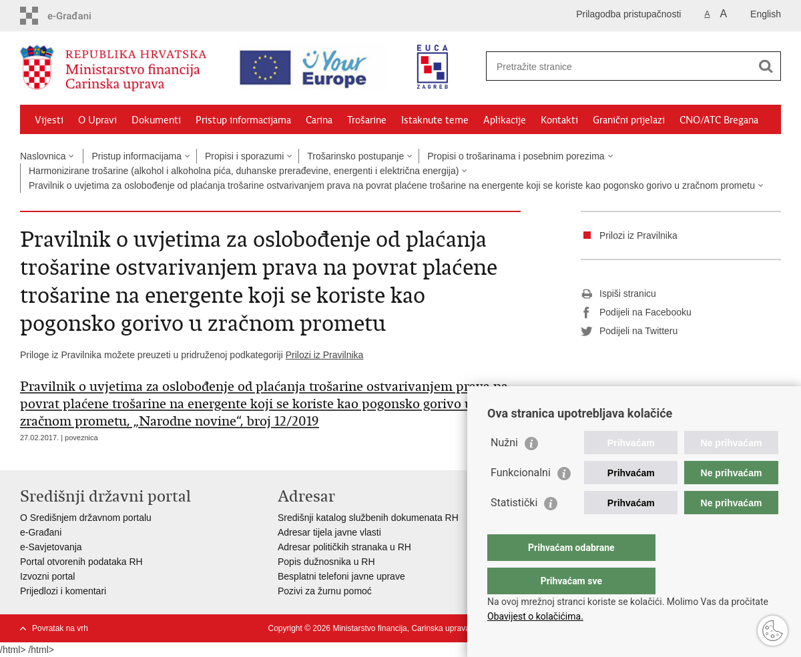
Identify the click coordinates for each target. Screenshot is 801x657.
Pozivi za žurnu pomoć (325, 591)
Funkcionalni (521, 499)
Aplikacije (504, 120)
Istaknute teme (435, 120)
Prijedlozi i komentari (63, 591)
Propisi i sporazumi (244, 156)
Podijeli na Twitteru (629, 331)
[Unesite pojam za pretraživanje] (611, 66)
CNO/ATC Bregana (719, 120)
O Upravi (97, 120)
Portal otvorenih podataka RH (81, 561)
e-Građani (40, 532)
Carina (319, 120)
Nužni (504, 469)
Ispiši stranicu (618, 294)
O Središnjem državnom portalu (86, 517)
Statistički (514, 529)
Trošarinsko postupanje (355, 156)
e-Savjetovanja (51, 547)
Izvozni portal (47, 576)
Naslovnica (42, 156)
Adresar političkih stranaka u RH (344, 547)
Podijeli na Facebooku (636, 313)
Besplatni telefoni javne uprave (341, 576)
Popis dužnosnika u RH (326, 561)
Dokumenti (156, 120)
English (765, 14)
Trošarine (366, 120)
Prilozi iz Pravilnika (325, 355)
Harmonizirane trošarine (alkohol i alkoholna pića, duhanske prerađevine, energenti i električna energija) (244, 170)
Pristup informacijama (243, 120)
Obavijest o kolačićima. (535, 616)
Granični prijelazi (629, 120)
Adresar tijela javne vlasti (329, 532)
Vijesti (49, 120)
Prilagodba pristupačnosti (628, 14)
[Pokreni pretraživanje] (765, 66)
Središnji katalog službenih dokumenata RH (368, 517)
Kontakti (559, 120)
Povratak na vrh (60, 628)
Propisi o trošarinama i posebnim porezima (515, 156)
